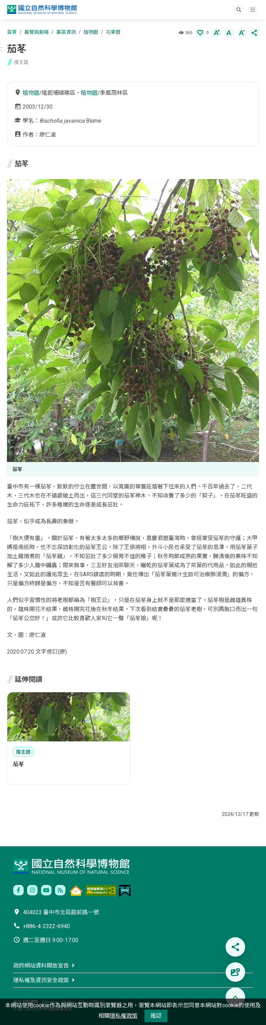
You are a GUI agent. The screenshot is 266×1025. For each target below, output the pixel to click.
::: (1, 48)
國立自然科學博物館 (43, 10)
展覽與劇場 (36, 32)
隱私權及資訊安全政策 (41, 980)
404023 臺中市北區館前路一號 (61, 912)
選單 (252, 10)
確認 (156, 1015)
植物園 (91, 32)
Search (239, 10)
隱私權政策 (124, 1015)
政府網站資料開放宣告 (41, 965)
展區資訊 (66, 32)
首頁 (12, 32)
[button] (200, 33)
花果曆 (113, 32)
